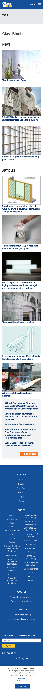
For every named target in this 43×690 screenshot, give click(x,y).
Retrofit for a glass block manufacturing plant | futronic (20, 158)
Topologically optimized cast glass (18, 322)
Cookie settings (21, 681)
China (11, 526)
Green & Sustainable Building (12, 580)
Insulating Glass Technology (31, 516)
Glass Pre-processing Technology (12, 561)
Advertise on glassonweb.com (21, 619)
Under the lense (31, 568)
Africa (12, 515)
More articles (29, 454)
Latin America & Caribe (31, 535)
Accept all (22, 686)
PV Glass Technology (31, 557)
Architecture (12, 519)
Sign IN (32, 4)
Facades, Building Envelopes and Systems (12, 548)
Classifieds (21, 488)
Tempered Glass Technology (31, 563)
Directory (22, 484)
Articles (21, 492)
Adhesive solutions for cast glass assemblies (17, 394)
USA (31, 572)
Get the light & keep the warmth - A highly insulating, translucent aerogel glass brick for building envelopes (19, 285)
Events (12, 542)
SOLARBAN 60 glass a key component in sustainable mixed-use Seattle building (20, 118)
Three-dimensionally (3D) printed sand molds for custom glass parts (20, 247)
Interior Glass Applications (31, 522)
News (21, 479)
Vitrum (31, 580)
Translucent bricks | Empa (14, 80)
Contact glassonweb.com (22, 601)
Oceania (31, 552)
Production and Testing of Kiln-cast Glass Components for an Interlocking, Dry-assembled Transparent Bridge (21, 433)
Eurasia (12, 534)
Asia (12, 523)
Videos (31, 576)
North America (31, 548)
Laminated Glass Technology (31, 529)
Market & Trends (31, 540)
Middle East (31, 544)
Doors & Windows (12, 530)
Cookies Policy (21, 678)
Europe (12, 538)
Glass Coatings (12, 555)
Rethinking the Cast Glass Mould (19, 424)
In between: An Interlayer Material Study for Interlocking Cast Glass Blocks (21, 357)
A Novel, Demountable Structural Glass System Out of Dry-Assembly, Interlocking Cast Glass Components (21, 406)
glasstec (12, 574)
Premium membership (21, 614)
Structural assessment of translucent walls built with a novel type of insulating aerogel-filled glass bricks (21, 209)
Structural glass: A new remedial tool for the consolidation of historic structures (21, 416)
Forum (21, 501)
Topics (21, 496)
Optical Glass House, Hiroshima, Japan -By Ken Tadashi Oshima (19, 444)
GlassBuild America (12, 568)
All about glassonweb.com (21, 597)
